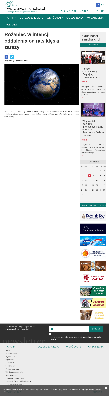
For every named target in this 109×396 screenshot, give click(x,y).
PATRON (100, 10)
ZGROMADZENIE (69, 10)
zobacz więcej (93, 45)
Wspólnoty (55, 17)
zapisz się (96, 329)
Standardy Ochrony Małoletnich (18, 381)
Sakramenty (10, 366)
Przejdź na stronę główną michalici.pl (93, 205)
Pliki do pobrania (12, 369)
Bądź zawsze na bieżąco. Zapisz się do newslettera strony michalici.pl (19, 328)
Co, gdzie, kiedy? (31, 17)
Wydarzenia (94, 17)
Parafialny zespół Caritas (15, 378)
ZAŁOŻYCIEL (86, 10)
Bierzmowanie (11, 375)
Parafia (11, 17)
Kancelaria (10, 363)
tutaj (4, 392)
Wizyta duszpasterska (14, 372)
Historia (9, 350)
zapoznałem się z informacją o (76, 338)
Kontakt (11, 24)
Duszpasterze (11, 354)
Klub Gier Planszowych (15, 384)
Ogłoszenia (74, 17)
